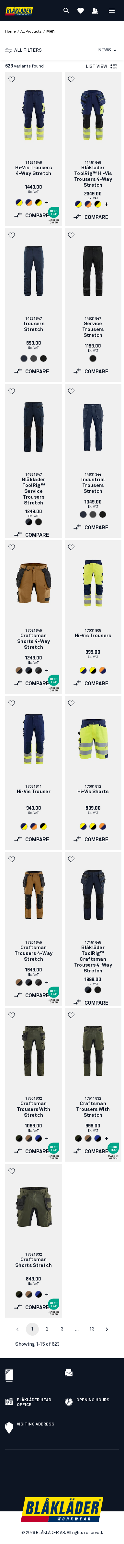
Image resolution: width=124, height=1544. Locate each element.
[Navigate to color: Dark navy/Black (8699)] (28, 521)
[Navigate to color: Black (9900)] (43, 358)
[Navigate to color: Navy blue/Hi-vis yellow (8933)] (19, 202)
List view (102, 66)
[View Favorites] (80, 11)
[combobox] (106, 50)
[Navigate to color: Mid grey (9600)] (33, 358)
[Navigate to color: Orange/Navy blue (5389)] (102, 670)
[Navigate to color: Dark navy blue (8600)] (24, 358)
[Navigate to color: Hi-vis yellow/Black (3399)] (92, 670)
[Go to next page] (106, 1329)
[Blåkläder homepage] (19, 10)
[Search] (66, 11)
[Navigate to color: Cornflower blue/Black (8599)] (38, 1138)
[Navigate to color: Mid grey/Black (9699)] (38, 670)
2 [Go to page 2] (47, 1329)
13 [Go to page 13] (92, 1329)
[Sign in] (95, 11)
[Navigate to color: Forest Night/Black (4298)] (19, 1138)
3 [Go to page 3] (62, 1329)
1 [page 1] (32, 1329)
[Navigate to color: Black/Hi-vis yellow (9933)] (38, 202)
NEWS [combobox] (104, 50)
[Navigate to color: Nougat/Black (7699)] (19, 670)
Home (10, 32)
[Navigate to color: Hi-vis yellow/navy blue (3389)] (83, 670)
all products (31, 32)
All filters (23, 50)
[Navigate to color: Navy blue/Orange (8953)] (28, 202)
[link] (33, 149)
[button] (12, 79)
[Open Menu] (112, 11)
